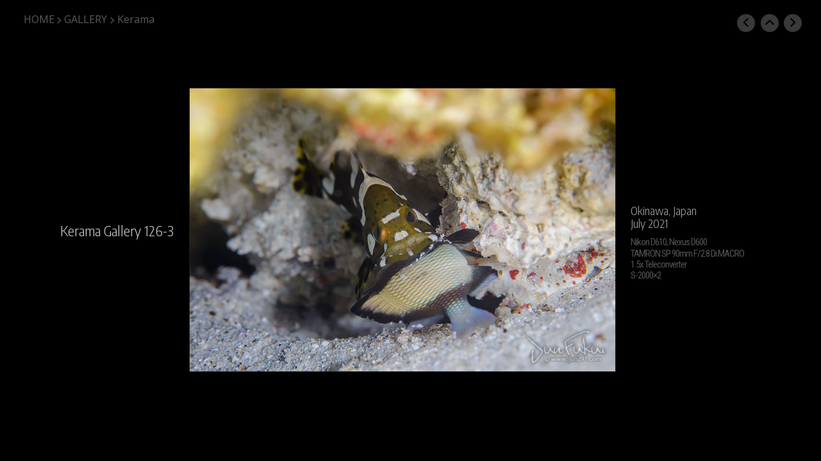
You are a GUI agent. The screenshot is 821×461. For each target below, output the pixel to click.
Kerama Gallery (100, 230)
